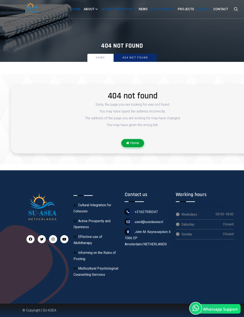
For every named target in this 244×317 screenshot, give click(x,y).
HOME (76, 9)
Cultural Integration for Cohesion (92, 208)
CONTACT (220, 9)
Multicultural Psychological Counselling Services (96, 271)
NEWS (143, 9)
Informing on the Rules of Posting (95, 255)
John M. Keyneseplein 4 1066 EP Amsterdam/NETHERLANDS (147, 237)
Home (100, 57)
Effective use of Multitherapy (88, 240)
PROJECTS (186, 9)
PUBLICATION (161, 9)
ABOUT (89, 9)
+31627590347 (141, 211)
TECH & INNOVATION (116, 9)
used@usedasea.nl (144, 221)
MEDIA (202, 9)
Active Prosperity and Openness (92, 224)
